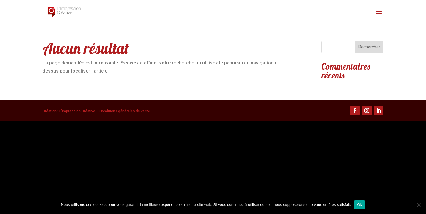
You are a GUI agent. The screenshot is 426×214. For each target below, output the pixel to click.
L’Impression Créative (77, 111)
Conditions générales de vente (124, 111)
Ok (359, 204)
